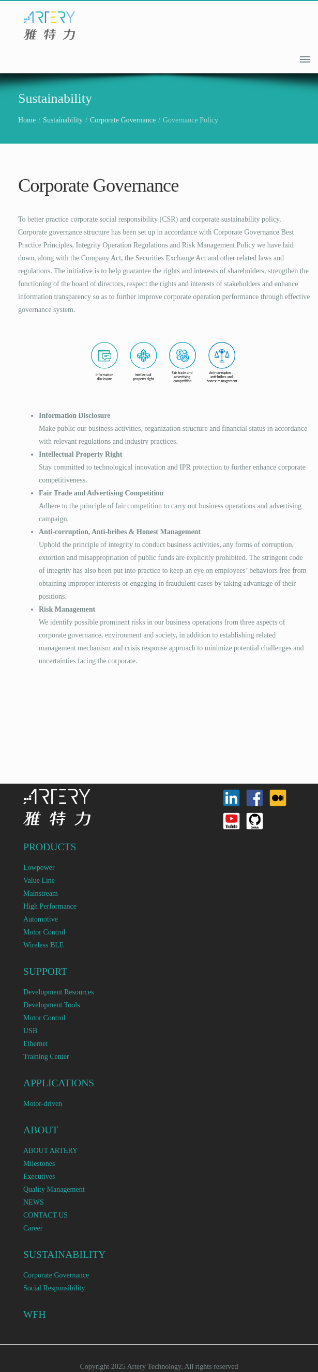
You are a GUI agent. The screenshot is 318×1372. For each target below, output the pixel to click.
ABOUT (40, 1130)
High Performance (50, 906)
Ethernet (35, 1044)
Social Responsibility (54, 1288)
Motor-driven (42, 1104)
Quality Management (54, 1189)
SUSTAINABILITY (64, 1254)
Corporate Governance (123, 120)
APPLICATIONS (58, 1083)
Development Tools (51, 1005)
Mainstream (40, 893)
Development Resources (58, 992)
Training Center (46, 1057)
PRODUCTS (49, 846)
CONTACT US (45, 1215)
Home (27, 120)
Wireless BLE (43, 945)
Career (32, 1228)
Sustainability (63, 120)
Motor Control (44, 932)
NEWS (33, 1202)
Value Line (39, 880)
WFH (34, 1314)
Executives (39, 1176)
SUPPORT (45, 971)
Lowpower (39, 867)
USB (30, 1031)
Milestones (39, 1163)
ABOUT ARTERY (50, 1151)
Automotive (40, 919)
